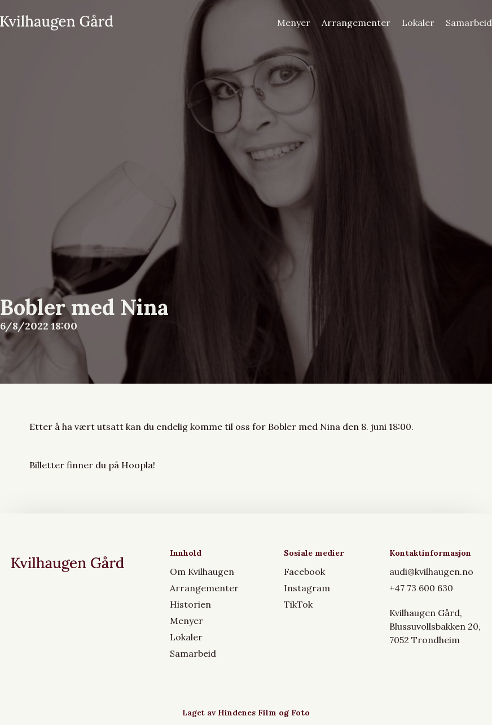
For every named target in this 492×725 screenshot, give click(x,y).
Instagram (307, 588)
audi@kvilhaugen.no (431, 571)
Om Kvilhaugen (202, 571)
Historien (190, 604)
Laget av (246, 713)
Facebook (304, 571)
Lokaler (418, 22)
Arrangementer (356, 22)
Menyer (293, 22)
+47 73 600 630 (421, 588)
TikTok (298, 604)
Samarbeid (469, 22)
